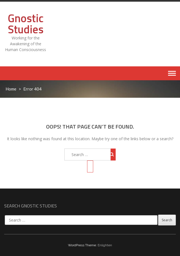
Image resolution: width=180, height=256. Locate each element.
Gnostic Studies (26, 24)
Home (11, 88)
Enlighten (105, 245)
